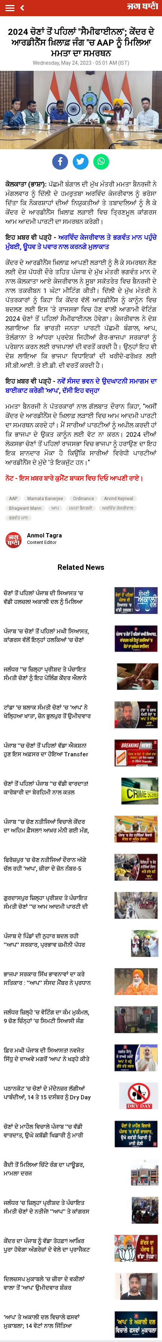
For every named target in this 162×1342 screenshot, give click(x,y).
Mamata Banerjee (45, 498)
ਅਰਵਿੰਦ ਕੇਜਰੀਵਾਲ (117, 508)
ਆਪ (55, 508)
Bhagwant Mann (25, 508)
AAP (13, 498)
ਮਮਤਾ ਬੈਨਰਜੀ (80, 508)
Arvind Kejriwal (118, 498)
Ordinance (83, 498)
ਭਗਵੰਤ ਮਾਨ (18, 518)
